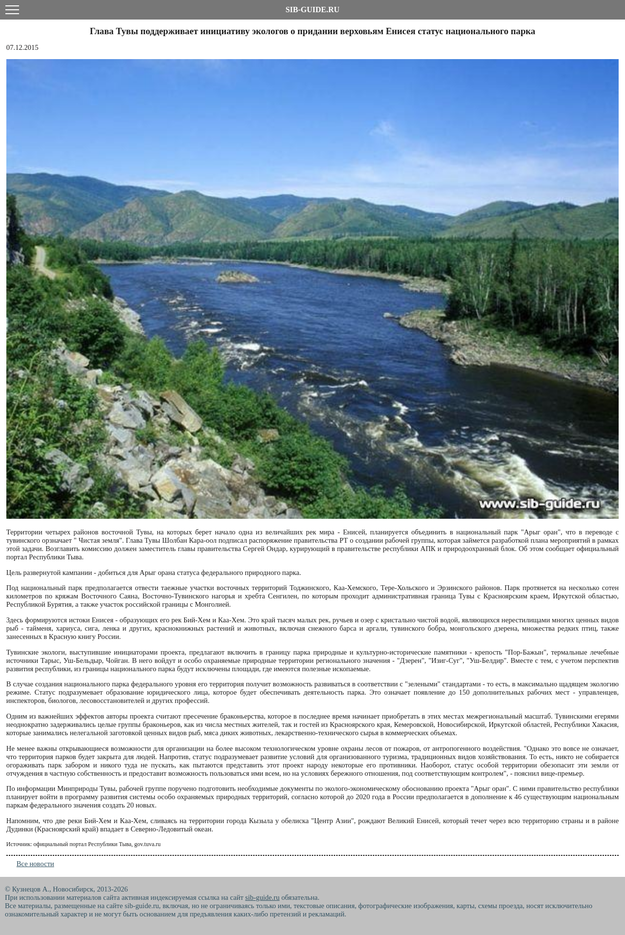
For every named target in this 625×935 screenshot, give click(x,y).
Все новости (35, 864)
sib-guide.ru (262, 897)
